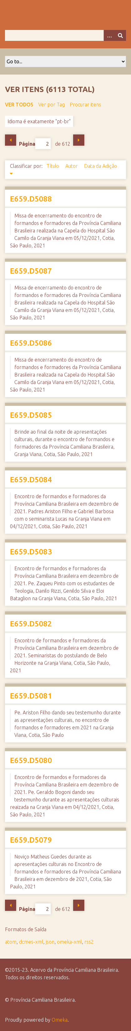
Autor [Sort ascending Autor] (72, 166)
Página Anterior (10, 140)
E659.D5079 (31, 840)
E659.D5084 (31, 479)
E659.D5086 (31, 343)
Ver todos (19, 104)
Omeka (60, 1020)
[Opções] (109, 35)
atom (10, 942)
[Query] (65, 35)
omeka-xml (69, 942)
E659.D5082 (31, 624)
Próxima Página (78, 140)
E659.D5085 (31, 415)
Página (35, 143)
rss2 (89, 942)
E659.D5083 (31, 551)
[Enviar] (120, 35)
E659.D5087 (31, 271)
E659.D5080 (31, 760)
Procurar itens (85, 104)
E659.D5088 (31, 199)
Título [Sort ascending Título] (53, 166)
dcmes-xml (31, 942)
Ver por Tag (51, 104)
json (50, 942)
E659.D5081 (31, 696)
